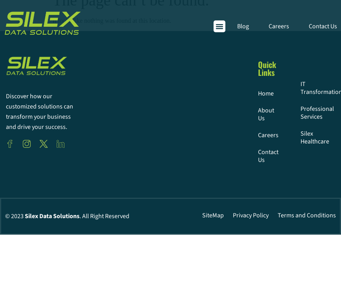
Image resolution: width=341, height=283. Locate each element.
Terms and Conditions (307, 215)
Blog (243, 26)
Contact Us (323, 26)
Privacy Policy (251, 215)
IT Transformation (303, 88)
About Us (261, 114)
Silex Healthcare (303, 137)
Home (261, 93)
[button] (219, 26)
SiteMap (213, 215)
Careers (279, 26)
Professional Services (303, 113)
